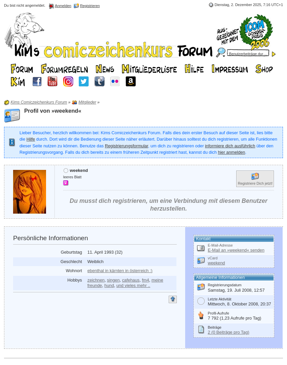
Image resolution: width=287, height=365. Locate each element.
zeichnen (96, 280)
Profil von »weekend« (52, 111)
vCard (212, 258)
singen (113, 280)
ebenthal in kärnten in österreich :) (119, 270)
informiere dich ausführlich (230, 145)
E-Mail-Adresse (220, 245)
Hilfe (31, 139)
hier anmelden (231, 152)
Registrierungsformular (126, 145)
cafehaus (130, 280)
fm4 (145, 280)
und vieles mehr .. (133, 285)
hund (109, 285)
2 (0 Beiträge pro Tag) (228, 332)
